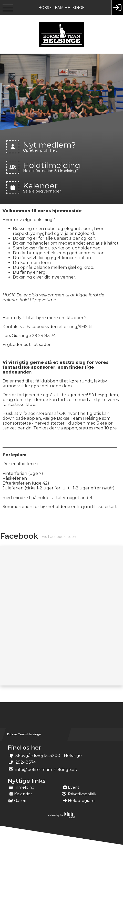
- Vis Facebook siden (57, 536)
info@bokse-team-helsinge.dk (46, 769)
